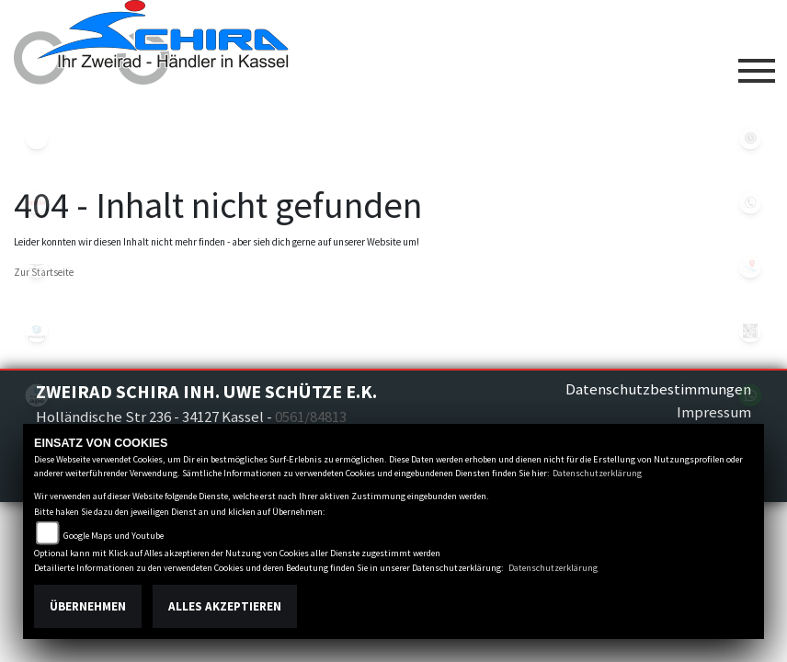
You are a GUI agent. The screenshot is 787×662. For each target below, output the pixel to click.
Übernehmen (88, 606)
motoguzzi (36, 266)
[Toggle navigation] (756, 63)
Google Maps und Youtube (113, 536)
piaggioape (36, 395)
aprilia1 (36, 202)
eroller (36, 138)
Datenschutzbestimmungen (658, 389)
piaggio (36, 331)
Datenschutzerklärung (597, 473)
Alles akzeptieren (224, 606)
